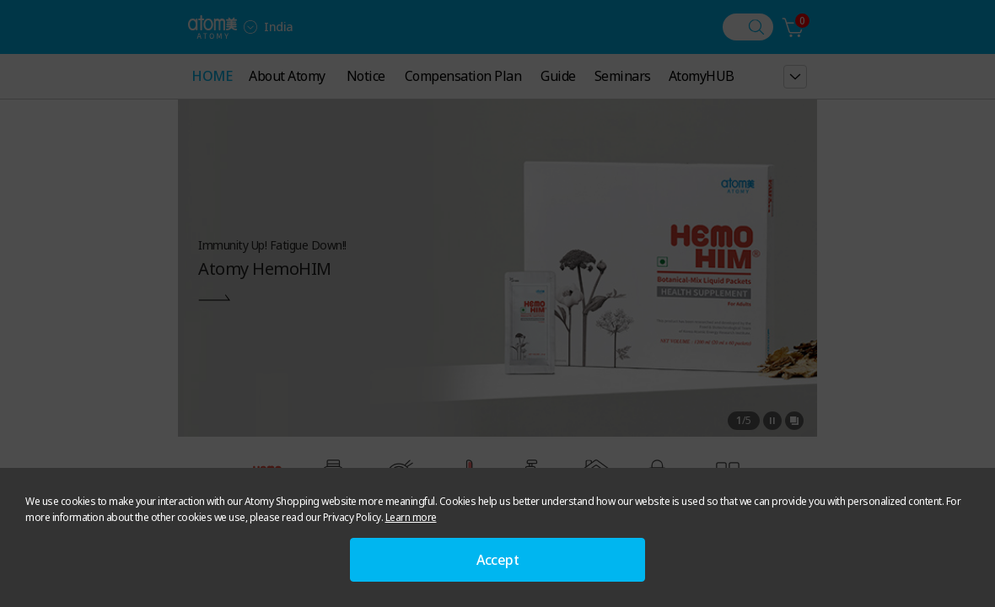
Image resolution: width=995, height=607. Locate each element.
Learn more (411, 517)
